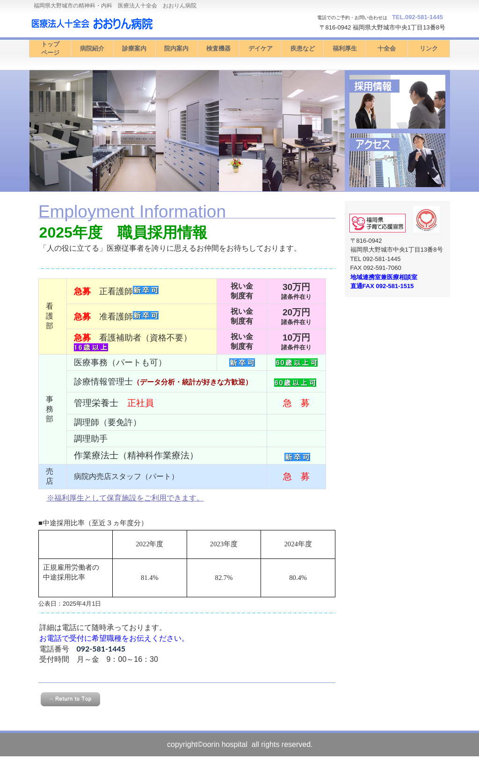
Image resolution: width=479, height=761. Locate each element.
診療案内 (134, 48)
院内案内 (176, 48)
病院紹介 (92, 48)
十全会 (386, 48)
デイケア (260, 48)
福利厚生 (345, 48)
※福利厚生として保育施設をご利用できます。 (125, 498)
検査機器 (218, 48)
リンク (429, 48)
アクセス (397, 160)
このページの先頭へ (70, 699)
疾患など (302, 48)
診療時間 (397, 102)
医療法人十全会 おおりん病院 (122, 23)
